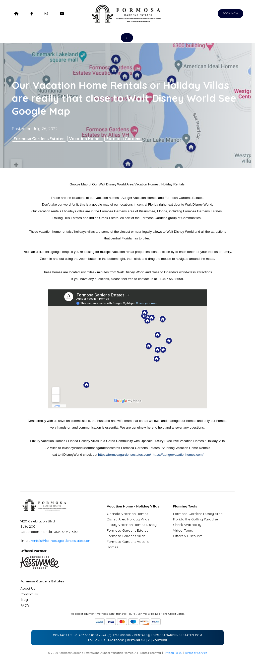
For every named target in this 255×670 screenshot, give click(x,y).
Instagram (136, 640)
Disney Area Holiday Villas (128, 519)
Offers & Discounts (187, 536)
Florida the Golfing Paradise (195, 519)
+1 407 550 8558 (86, 635)
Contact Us (29, 594)
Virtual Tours (183, 530)
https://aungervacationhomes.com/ (178, 454)
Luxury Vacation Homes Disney (132, 525)
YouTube (160, 640)
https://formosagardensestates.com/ (125, 454)
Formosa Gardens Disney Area (198, 514)
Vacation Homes (85, 138)
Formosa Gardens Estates (39, 138)
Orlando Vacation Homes (127, 514)
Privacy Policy (173, 653)
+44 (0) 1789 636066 (116, 635)
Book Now (230, 13)
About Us (27, 588)
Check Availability (187, 525)
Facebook (116, 640)
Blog (24, 600)
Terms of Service (196, 653)
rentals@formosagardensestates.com (61, 541)
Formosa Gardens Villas (126, 536)
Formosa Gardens (123, 138)
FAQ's (24, 605)
